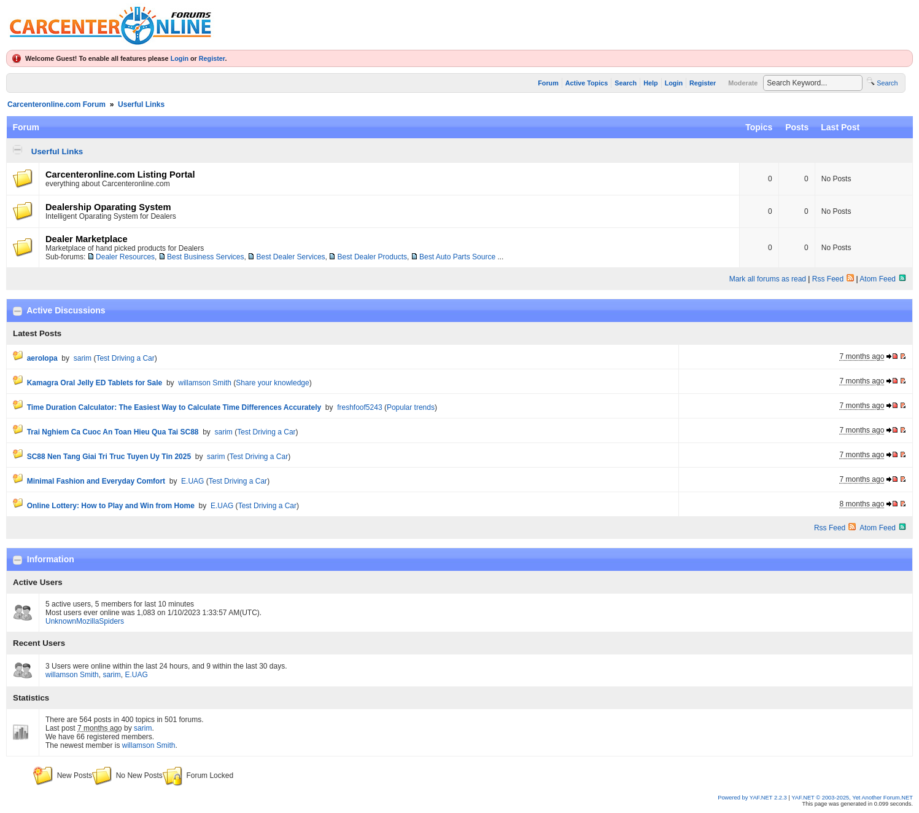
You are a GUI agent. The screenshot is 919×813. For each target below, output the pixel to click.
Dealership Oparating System (108, 207)
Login (179, 58)
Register (212, 58)
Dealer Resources (125, 257)
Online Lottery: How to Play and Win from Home (111, 505)
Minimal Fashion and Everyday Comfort (96, 481)
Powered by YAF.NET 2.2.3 (753, 798)
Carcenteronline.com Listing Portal (120, 174)
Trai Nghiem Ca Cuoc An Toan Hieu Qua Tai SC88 (113, 432)
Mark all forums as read (767, 279)
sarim (82, 358)
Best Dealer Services (291, 257)
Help (650, 83)
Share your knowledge (272, 383)
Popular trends (411, 407)
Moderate (743, 83)
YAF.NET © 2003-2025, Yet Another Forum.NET (852, 798)
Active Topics (586, 83)
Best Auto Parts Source (457, 257)
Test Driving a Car (125, 358)
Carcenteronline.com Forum (56, 104)
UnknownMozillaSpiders (84, 621)
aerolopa (42, 358)
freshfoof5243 (359, 407)
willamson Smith (204, 383)
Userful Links (141, 104)
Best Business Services (205, 257)
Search (626, 83)
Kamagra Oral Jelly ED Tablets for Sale (95, 383)
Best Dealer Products (372, 257)
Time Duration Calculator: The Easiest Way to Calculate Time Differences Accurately (174, 407)
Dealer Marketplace (86, 239)
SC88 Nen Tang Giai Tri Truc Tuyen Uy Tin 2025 (109, 456)
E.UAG (192, 481)
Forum (548, 83)
